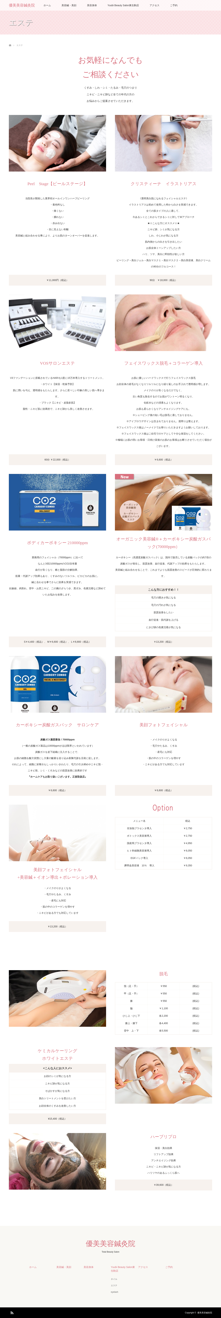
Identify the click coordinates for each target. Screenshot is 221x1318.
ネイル (114, 1279)
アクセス (154, 5)
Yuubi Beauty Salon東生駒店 (123, 5)
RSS (11, 1312)
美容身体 (92, 5)
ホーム (47, 5)
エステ (114, 1285)
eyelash (114, 1292)
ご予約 (174, 5)
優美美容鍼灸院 (22, 5)
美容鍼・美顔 (69, 5)
